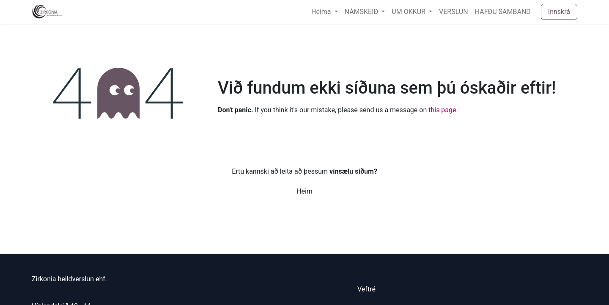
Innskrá (559, 12)
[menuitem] (324, 11)
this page (442, 110)
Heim (304, 191)
